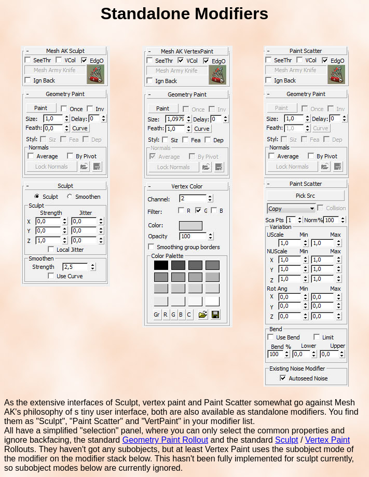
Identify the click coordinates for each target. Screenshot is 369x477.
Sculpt (286, 439)
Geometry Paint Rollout (165, 439)
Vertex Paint (327, 439)
